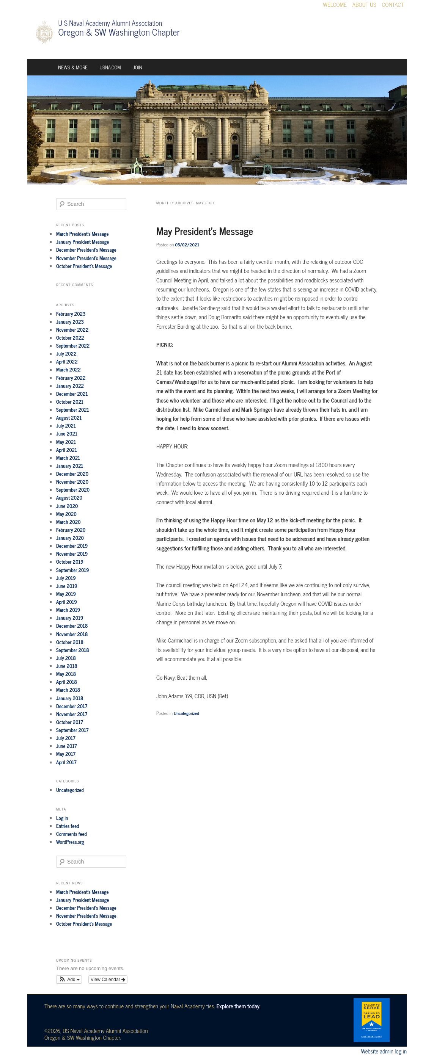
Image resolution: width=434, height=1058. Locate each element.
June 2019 (66, 586)
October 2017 (69, 722)
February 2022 (71, 378)
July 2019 (66, 578)
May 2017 (65, 754)
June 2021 (66, 433)
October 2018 (69, 642)
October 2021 (69, 402)
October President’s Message (84, 266)
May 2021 (66, 442)
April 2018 (66, 682)
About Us (364, 4)
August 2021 (69, 418)
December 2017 (71, 706)
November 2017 (71, 714)
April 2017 (66, 762)
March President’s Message (82, 234)
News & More (73, 67)
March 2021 (68, 458)
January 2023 (70, 322)
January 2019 (69, 618)
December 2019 (72, 546)
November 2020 (72, 482)
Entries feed (67, 826)
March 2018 (68, 690)
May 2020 (66, 514)
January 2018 (69, 698)
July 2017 (65, 738)
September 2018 (72, 650)
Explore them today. (238, 1006)
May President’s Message (204, 231)
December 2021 (72, 394)
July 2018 (66, 658)
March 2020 (68, 522)
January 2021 (69, 466)
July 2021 (66, 425)
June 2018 (66, 666)
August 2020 (69, 498)
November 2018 (72, 634)
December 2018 (72, 626)
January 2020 (70, 538)
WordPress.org (70, 842)
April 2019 (66, 602)
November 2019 (72, 554)
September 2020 (73, 490)
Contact (393, 4)
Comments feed (71, 834)
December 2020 (72, 474)
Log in (62, 818)
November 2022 (72, 330)
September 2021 (72, 410)
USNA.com (110, 67)
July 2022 (66, 353)
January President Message (82, 242)
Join (137, 67)
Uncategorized (186, 713)
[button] (69, 979)
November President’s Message (86, 258)
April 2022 (67, 361)
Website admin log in (384, 1051)
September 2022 (73, 346)
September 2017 (72, 730)
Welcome (335, 4)
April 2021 (66, 450)
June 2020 (67, 506)
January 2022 (70, 386)
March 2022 (68, 369)
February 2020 (70, 530)
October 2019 (69, 562)
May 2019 (66, 594)
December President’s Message (86, 250)
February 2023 (71, 314)
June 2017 (66, 746)
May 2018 (66, 674)
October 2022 (70, 338)
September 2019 (72, 570)
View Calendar (108, 979)
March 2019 (68, 610)
